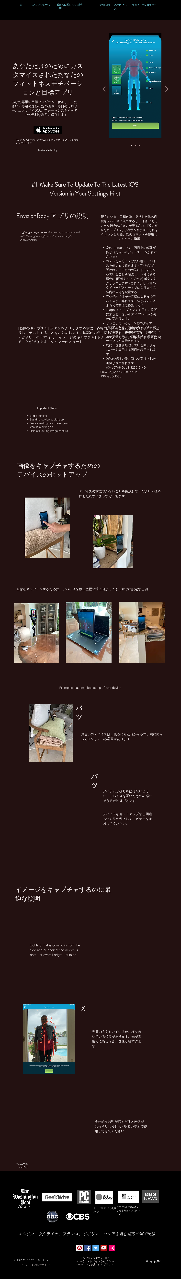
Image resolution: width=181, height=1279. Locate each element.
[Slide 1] (131, 145)
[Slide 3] (139, 145)
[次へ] (166, 89)
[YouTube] (104, 1248)
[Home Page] (22, 1167)
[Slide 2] (135, 145)
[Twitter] (95, 1248)
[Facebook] (87, 1248)
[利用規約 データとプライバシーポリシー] (32, 1260)
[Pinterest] (79, 1248)
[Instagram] (112, 1248)
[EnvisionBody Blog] (47, 150)
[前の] (104, 89)
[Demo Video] (22, 1164)
